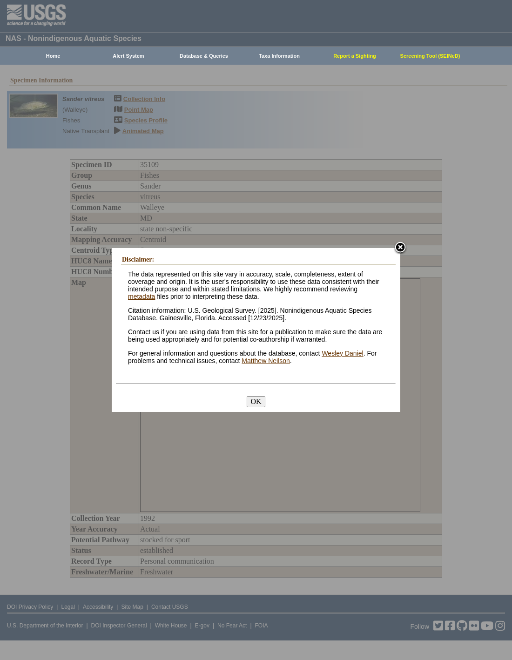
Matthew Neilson (266, 360)
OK (255, 401)
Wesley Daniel (342, 353)
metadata (141, 296)
